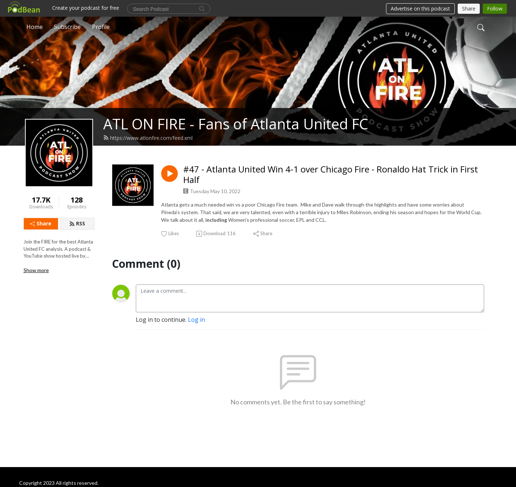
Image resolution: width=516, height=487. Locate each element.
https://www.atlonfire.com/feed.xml (148, 137)
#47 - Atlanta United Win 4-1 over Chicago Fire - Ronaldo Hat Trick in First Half (330, 174)
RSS (77, 223)
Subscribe (67, 27)
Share (40, 223)
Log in (196, 320)
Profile (101, 27)
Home (34, 27)
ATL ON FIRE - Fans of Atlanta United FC (235, 124)
